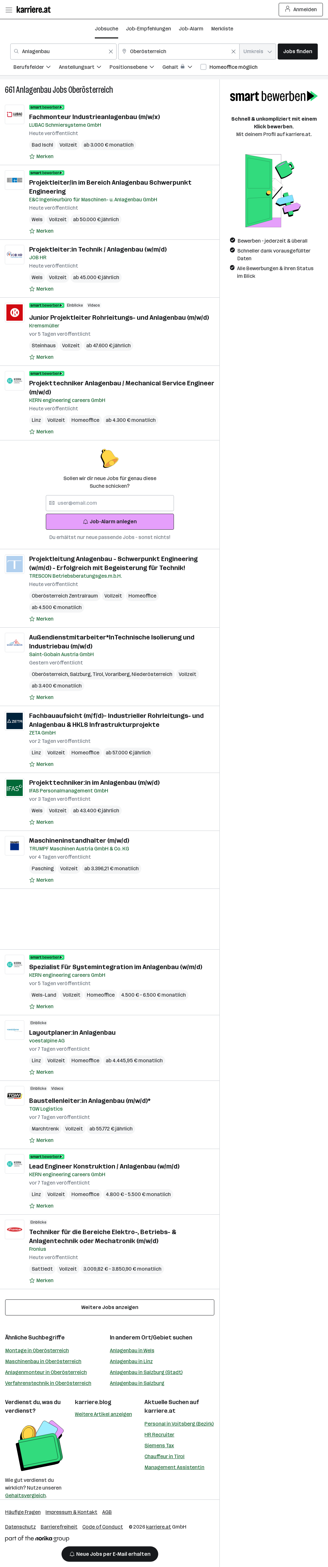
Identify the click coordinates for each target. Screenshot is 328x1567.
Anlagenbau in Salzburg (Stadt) (146, 1372)
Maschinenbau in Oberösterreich (43, 1361)
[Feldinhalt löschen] (111, 52)
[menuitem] (36, 68)
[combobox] (63, 52)
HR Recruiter (159, 1435)
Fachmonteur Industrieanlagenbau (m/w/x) (94, 117)
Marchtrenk (45, 1129)
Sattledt (42, 1269)
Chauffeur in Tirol (164, 1456)
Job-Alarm (191, 29)
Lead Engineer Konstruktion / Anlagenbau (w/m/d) (104, 1166)
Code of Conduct (102, 1527)
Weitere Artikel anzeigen (103, 1414)
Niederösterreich (152, 674)
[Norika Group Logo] (37, 1540)
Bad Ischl (42, 145)
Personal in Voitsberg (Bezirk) (179, 1424)
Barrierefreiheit (59, 1527)
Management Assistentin (174, 1467)
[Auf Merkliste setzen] (41, 156)
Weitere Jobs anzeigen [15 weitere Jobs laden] (109, 1307)
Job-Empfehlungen (148, 29)
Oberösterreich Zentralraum (65, 596)
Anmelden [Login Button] (301, 9)
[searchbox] (110, 503)
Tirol (99, 674)
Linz (36, 420)
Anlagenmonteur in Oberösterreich (46, 1372)
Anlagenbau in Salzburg (137, 1383)
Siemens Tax (159, 1445)
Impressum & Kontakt (71, 1512)
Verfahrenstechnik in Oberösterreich (48, 1383)
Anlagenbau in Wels (132, 1350)
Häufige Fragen (23, 1512)
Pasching (43, 868)
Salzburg (81, 674)
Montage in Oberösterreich (37, 1350)
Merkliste (222, 29)
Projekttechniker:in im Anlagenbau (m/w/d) (94, 782)
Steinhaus (44, 345)
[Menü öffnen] (8, 9)
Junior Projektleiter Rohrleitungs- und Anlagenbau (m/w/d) (119, 317)
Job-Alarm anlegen (110, 521)
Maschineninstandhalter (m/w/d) (79, 840)
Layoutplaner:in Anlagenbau (72, 1032)
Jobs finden (297, 51)
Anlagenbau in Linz (131, 1361)
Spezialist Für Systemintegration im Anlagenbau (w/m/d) (115, 967)
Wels (37, 219)
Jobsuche (106, 29)
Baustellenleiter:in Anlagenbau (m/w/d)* (90, 1101)
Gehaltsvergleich (25, 1495)
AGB (107, 1512)
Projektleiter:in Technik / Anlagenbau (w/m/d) (98, 249)
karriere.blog (93, 1402)
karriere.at (160, 1410)
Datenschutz (20, 1527)
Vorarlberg (118, 674)
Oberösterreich (90, 89)
